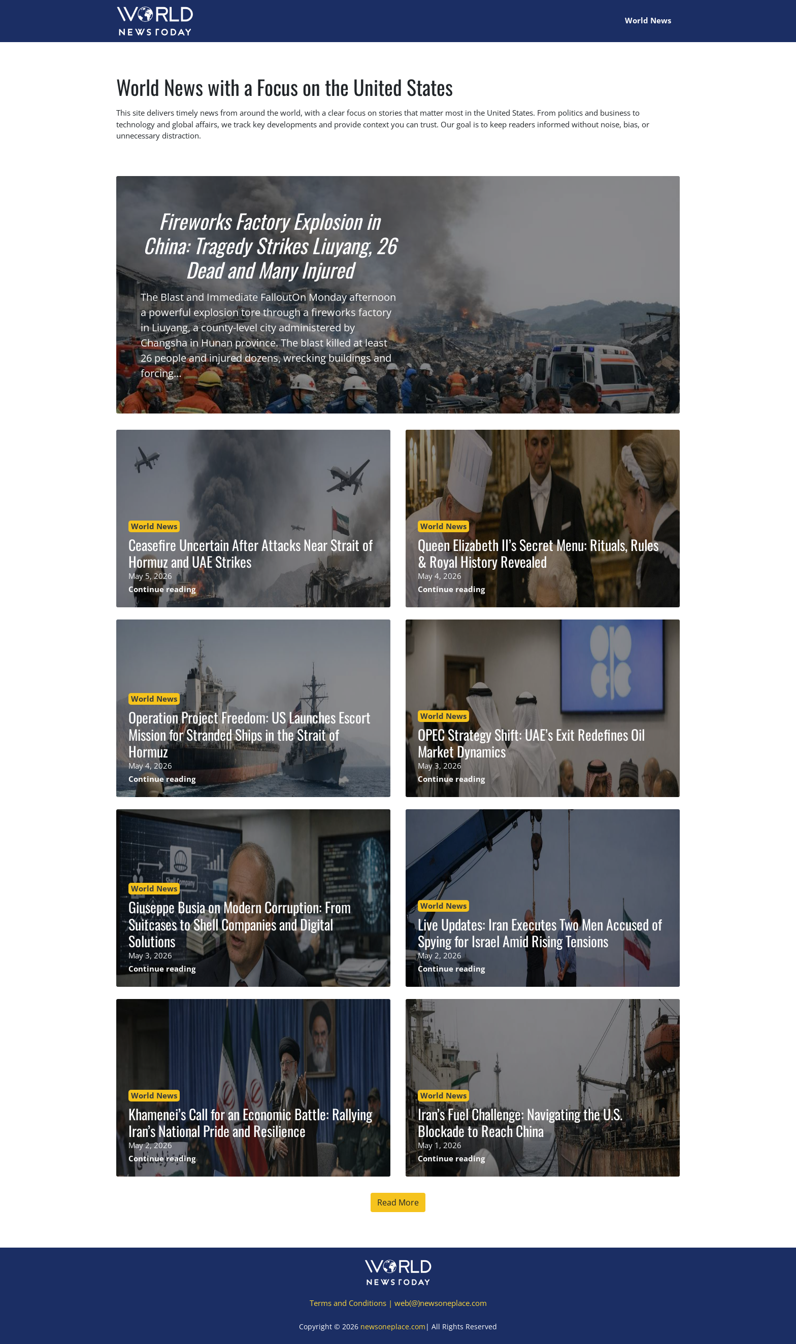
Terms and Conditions (348, 1303)
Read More (398, 1202)
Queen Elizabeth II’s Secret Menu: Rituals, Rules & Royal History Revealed (538, 553)
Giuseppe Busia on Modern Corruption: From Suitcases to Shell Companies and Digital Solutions (239, 924)
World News (648, 20)
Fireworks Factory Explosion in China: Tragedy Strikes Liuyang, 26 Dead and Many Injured (269, 245)
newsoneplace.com (392, 1326)
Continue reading (161, 589)
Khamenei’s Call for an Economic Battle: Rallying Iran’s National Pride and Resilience (250, 1123)
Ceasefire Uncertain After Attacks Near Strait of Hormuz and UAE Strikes (250, 553)
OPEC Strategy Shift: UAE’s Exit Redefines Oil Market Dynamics (531, 743)
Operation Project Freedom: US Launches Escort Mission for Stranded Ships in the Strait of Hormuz (249, 734)
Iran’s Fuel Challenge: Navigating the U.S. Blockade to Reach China (520, 1123)
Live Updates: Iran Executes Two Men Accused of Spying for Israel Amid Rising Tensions (540, 933)
